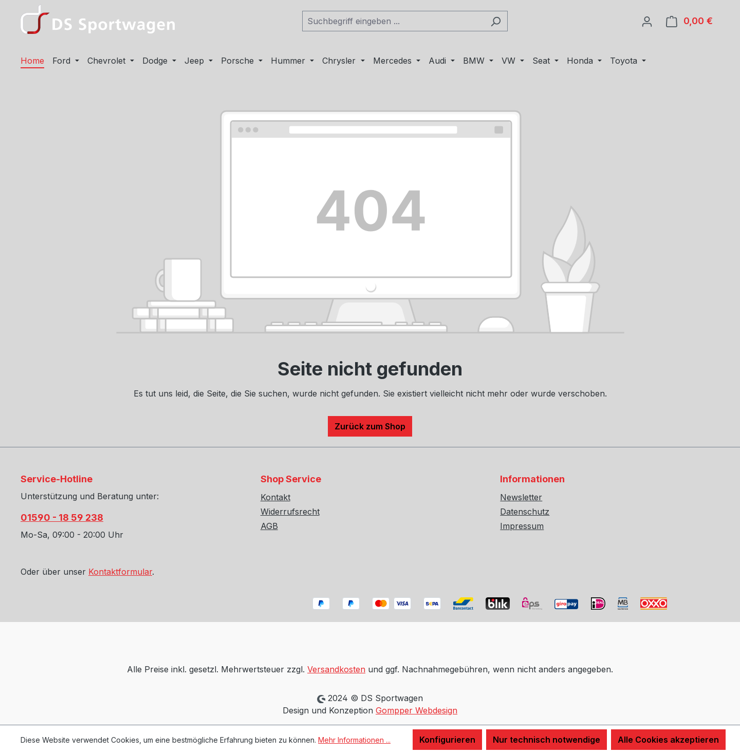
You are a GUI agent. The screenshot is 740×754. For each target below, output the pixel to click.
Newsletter (521, 497)
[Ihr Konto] (647, 21)
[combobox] (393, 21)
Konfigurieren (447, 739)
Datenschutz (524, 511)
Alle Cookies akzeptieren (668, 739)
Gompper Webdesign (416, 710)
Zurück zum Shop (370, 426)
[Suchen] (496, 21)
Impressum (522, 526)
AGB (269, 526)
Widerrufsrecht (290, 511)
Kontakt (275, 497)
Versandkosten (336, 669)
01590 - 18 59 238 (62, 517)
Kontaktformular (120, 572)
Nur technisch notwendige (546, 739)
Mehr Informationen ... (354, 740)
